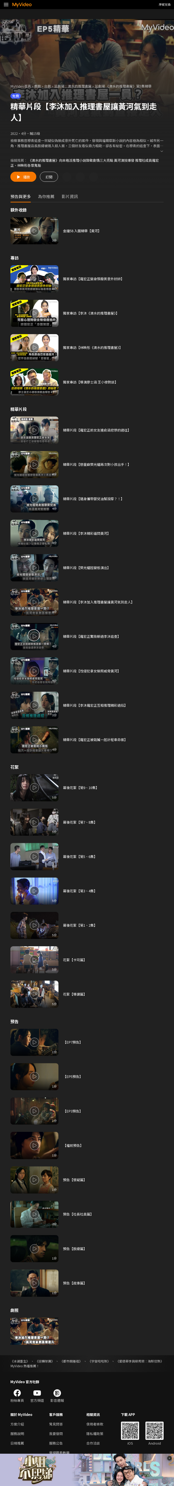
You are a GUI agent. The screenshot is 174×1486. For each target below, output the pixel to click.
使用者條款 (94, 1424)
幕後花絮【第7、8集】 (80, 822)
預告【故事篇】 (75, 1283)
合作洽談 (93, 1443)
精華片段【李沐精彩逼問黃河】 (87, 533)
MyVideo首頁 (20, 86)
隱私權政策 (94, 1433)
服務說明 (17, 1433)
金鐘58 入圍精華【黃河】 (82, 230)
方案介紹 (17, 1424)
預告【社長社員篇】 (78, 1214)
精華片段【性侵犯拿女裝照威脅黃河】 (92, 671)
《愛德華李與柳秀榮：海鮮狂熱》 (140, 1361)
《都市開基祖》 (71, 1361)
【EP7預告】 (73, 1042)
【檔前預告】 (73, 1145)
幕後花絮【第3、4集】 (80, 890)
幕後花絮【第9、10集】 (81, 787)
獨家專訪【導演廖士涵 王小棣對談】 (90, 382)
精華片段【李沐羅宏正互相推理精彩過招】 (95, 705)
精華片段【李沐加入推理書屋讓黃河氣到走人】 (98, 602)
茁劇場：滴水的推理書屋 (73, 86)
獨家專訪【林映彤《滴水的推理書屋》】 (93, 347)
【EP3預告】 (73, 1111)
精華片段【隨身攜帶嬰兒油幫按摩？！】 (93, 498)
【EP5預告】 (73, 1076)
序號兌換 (165, 4)
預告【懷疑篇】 (75, 1179)
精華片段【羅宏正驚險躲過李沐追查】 (92, 636)
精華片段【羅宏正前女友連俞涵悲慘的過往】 (97, 430)
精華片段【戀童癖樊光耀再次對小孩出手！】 (97, 464)
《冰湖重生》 (19, 1361)
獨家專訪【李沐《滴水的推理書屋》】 (91, 313)
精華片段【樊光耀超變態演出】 (87, 567)
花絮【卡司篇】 (75, 959)
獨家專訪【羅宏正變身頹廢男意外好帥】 (93, 278)
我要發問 (56, 1433)
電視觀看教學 (59, 1452)
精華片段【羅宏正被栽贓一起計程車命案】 (95, 739)
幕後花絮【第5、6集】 (80, 856)
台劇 (47, 86)
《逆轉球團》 (44, 1361)
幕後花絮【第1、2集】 (80, 925)
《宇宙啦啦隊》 (99, 1361)
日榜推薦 (17, 1443)
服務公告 (56, 1443)
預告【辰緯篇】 (75, 1248)
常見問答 (56, 1424)
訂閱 (49, 176)
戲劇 (37, 86)
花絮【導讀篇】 (75, 994)
